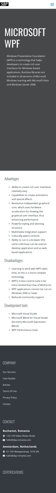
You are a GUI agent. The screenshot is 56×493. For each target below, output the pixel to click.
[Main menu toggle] (52, 4)
